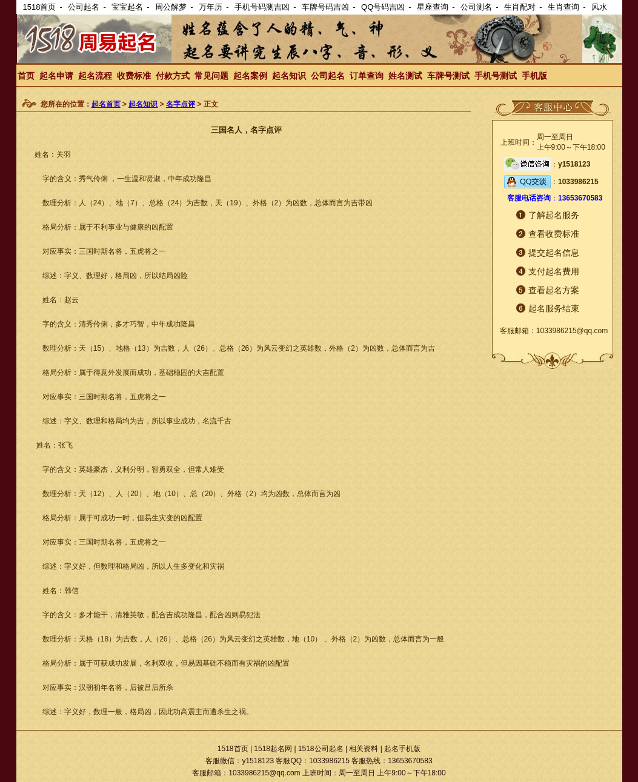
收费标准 (134, 76)
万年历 (210, 7)
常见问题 (211, 76)
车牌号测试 (448, 76)
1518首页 (39, 7)
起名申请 (56, 76)
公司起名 (83, 7)
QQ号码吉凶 (383, 7)
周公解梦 (171, 7)
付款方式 (173, 76)
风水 (599, 7)
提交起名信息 (553, 252)
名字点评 (180, 104)
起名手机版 (402, 748)
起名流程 (95, 76)
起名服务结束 (553, 308)
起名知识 (289, 76)
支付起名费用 (553, 271)
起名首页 (106, 104)
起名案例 (250, 76)
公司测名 (476, 7)
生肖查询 (563, 7)
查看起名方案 (553, 290)
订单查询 (367, 76)
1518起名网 (273, 748)
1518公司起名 (321, 748)
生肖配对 (520, 7)
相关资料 (363, 748)
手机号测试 (495, 76)
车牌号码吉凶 (325, 7)
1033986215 (578, 181)
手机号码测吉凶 (262, 7)
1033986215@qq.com (572, 330)
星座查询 (432, 7)
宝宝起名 (127, 7)
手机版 (534, 76)
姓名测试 (405, 76)
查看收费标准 (553, 234)
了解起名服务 (553, 215)
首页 (26, 76)
